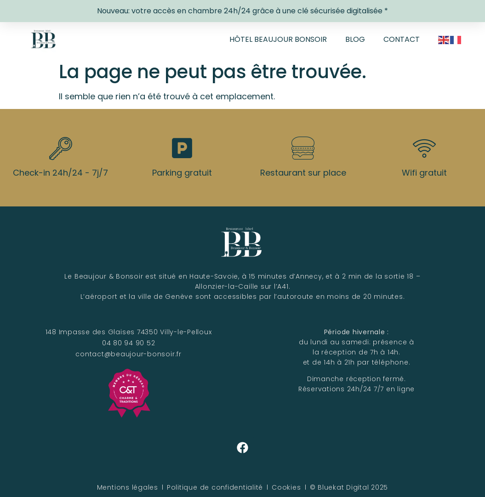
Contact (401, 39)
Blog (355, 39)
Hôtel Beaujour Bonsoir (278, 39)
